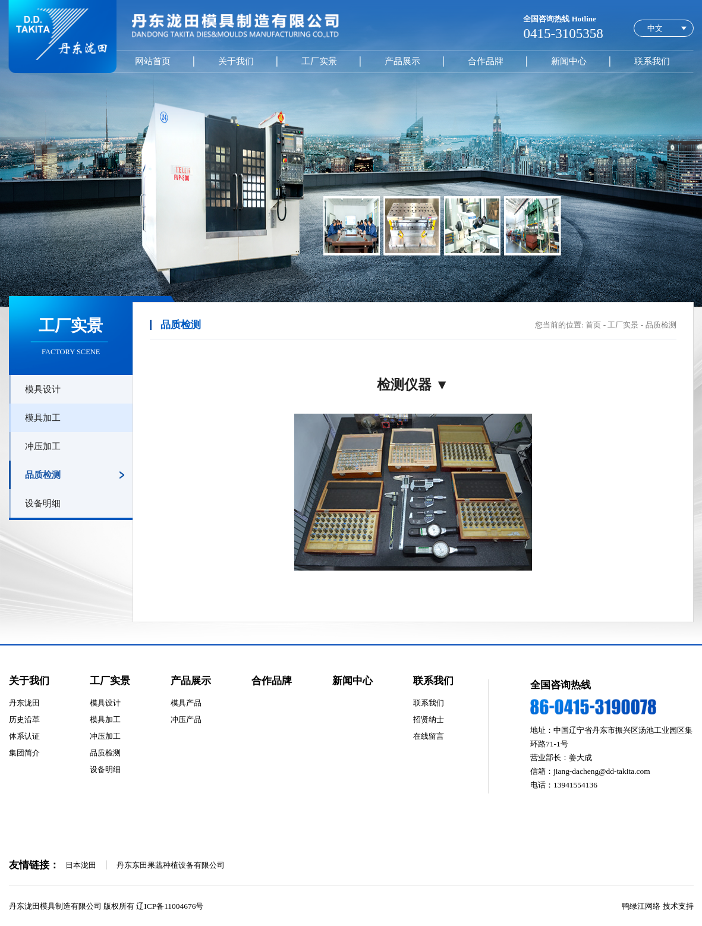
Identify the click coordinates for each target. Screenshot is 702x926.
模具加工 (43, 417)
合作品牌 (485, 61)
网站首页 (153, 61)
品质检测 (43, 475)
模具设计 (43, 389)
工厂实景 (319, 61)
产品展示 (402, 61)
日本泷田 (80, 865)
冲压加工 (43, 446)
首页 (593, 324)
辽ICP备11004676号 (169, 906)
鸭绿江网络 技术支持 (657, 906)
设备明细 (43, 503)
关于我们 (236, 61)
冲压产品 (186, 719)
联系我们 (652, 61)
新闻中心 (569, 61)
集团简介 (24, 752)
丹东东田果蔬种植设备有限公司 (171, 865)
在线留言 (428, 736)
